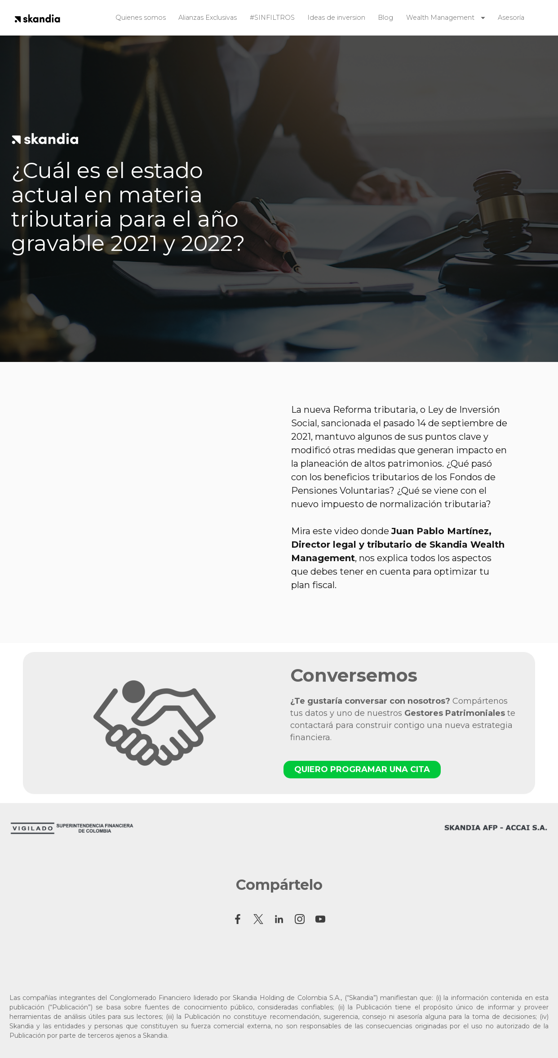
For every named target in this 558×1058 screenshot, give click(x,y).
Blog (385, 17)
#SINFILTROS (272, 17)
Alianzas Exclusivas (207, 17)
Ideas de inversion (336, 17)
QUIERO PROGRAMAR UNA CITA (362, 775)
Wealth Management (440, 17)
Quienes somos (140, 17)
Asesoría (511, 17)
